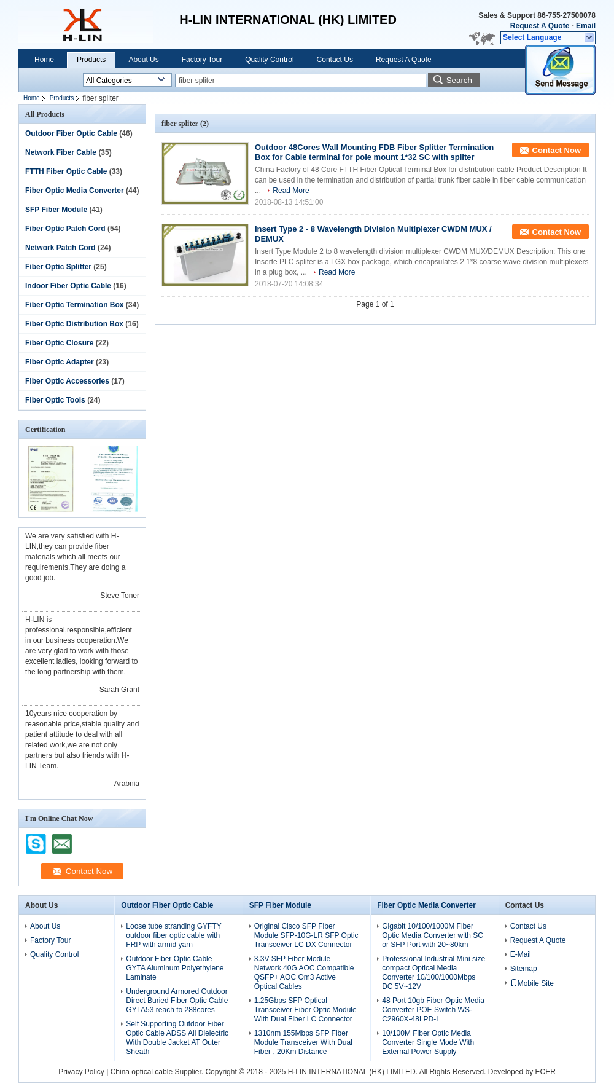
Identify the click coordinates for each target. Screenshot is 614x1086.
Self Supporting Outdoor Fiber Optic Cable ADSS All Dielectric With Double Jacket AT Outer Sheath (177, 1038)
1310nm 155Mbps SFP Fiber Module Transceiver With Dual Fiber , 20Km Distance (303, 1042)
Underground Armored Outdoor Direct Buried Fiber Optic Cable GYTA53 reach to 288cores (177, 1000)
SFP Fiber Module (56, 209)
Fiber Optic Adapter (59, 362)
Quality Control (269, 59)
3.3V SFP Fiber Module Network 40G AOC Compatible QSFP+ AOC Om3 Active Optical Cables (304, 972)
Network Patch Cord (60, 247)
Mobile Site (532, 983)
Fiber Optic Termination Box (74, 305)
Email (586, 26)
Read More (291, 190)
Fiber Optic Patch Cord (65, 228)
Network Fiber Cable (60, 152)
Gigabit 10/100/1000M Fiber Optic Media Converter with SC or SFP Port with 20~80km (432, 935)
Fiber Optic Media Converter (74, 190)
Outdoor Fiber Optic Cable (71, 133)
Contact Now (556, 150)
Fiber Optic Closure (59, 343)
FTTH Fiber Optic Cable (66, 171)
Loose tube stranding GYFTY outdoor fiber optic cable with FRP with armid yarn (173, 935)
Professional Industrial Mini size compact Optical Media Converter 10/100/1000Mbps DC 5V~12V (433, 972)
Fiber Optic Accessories (67, 381)
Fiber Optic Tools (55, 400)
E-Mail (520, 954)
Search (459, 80)
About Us (143, 59)
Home (44, 59)
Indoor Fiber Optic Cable (68, 285)
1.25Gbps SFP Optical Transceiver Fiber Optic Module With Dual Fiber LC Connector (305, 1009)
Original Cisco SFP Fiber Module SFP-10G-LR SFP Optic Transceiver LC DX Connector (306, 935)
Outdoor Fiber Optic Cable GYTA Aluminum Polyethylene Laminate (174, 968)
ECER (545, 1072)
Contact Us (335, 59)
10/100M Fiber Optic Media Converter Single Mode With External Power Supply (428, 1042)
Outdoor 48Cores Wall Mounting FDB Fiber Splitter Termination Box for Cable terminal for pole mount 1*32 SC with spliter (374, 152)
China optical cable (142, 1072)
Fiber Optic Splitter (58, 266)
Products (91, 59)
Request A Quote (539, 26)
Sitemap (523, 968)
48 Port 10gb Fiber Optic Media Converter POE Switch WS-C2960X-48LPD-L (433, 1009)
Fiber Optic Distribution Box (74, 324)
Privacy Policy (81, 1072)
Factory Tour (202, 59)
